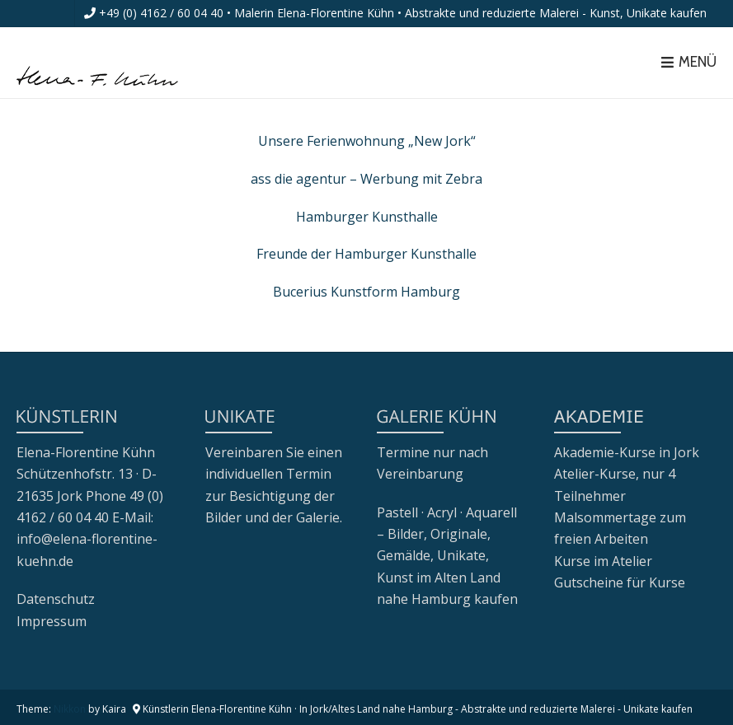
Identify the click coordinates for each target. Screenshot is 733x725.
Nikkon (70, 709)
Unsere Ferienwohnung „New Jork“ (367, 141)
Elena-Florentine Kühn (85, 452)
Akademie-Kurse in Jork (626, 452)
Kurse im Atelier (603, 561)
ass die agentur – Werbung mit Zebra (366, 179)
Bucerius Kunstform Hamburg (366, 292)
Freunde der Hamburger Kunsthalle (366, 254)
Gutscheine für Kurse (619, 582)
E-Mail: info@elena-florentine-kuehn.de (86, 539)
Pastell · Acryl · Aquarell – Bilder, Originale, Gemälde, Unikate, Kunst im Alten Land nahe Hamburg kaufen (447, 556)
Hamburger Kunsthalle (367, 217)
